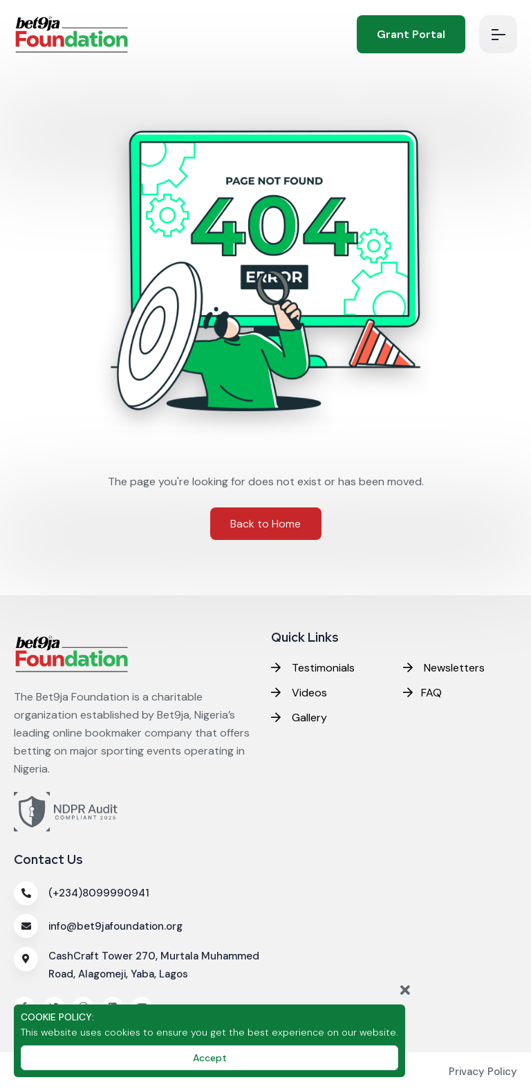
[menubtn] (498, 34)
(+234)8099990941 (98, 893)
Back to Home (265, 523)
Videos (299, 692)
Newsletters (444, 667)
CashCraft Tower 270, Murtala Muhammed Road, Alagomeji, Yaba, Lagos (153, 965)
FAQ (422, 692)
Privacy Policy (483, 1072)
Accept (210, 1058)
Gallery (299, 717)
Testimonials (313, 667)
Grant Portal (411, 34)
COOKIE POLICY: (57, 1017)
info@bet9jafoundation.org (115, 926)
